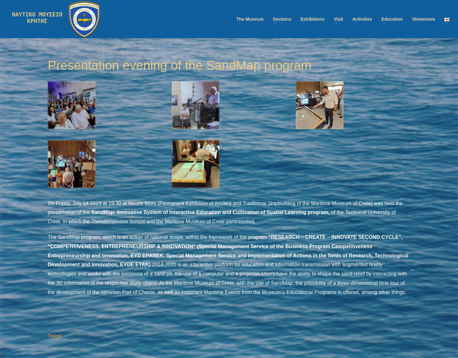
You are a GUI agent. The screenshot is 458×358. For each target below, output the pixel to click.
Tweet (54, 336)
